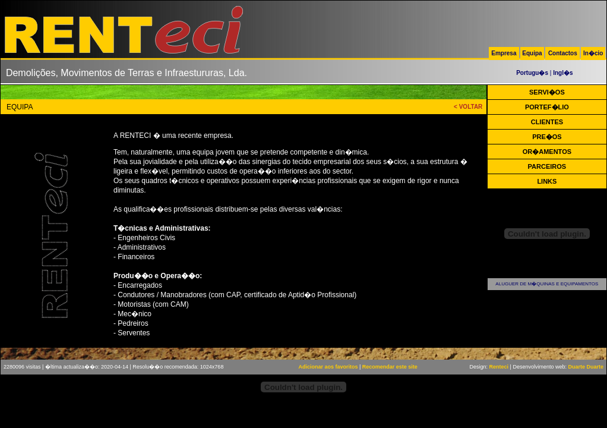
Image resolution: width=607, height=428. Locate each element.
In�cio (593, 53)
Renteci (499, 367)
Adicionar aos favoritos (328, 367)
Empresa (503, 53)
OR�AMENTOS (547, 151)
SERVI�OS (547, 92)
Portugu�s (532, 73)
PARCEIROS (547, 166)
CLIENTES (547, 121)
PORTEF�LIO (547, 107)
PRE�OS (547, 136)
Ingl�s (563, 73)
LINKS (547, 181)
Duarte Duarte (585, 367)
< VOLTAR (468, 106)
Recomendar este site (390, 367)
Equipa (532, 53)
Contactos (562, 53)
